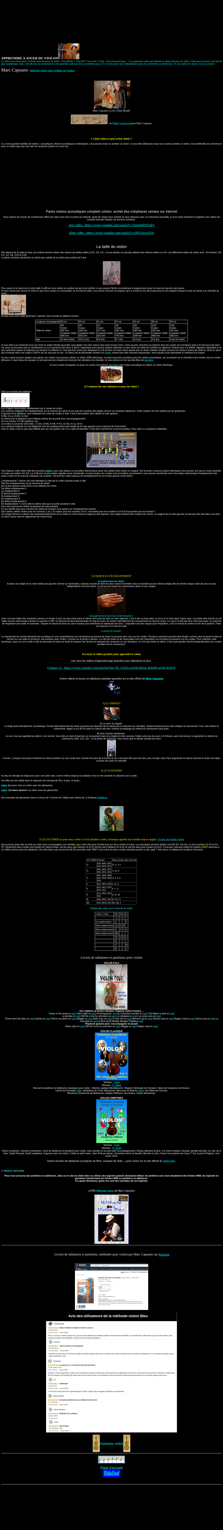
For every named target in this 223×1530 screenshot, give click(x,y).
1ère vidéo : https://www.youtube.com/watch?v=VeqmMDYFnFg (111, 225)
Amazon (163, 1254)
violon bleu (169, 1161)
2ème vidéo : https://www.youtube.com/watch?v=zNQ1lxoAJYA (111, 233)
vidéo (79, 1090)
